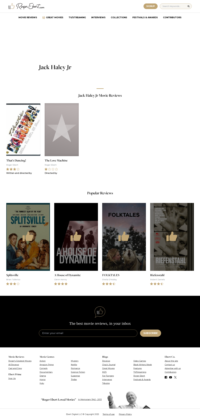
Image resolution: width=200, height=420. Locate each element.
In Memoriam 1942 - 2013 (90, 399)
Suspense (75, 376)
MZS (104, 372)
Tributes (106, 383)
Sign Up (12, 378)
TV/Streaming (77, 17)
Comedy (44, 368)
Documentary (46, 372)
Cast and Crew (15, 368)
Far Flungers (108, 376)
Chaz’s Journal (108, 364)
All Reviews (13, 364)
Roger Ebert (139, 376)
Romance (75, 368)
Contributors (172, 17)
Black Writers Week (142, 364)
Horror (43, 379)
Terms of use (109, 414)
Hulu (42, 383)
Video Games (139, 361)
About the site (171, 361)
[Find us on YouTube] (170, 377)
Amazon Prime (47, 364)
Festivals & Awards (145, 17)
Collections (119, 17)
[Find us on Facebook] (166, 377)
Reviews (106, 361)
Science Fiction (78, 372)
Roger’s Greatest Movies (19, 361)
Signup (150, 6)
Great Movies (54, 17)
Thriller (74, 379)
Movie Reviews (28, 17)
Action (43, 361)
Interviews (98, 17)
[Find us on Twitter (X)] (175, 377)
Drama (43, 376)
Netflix (74, 364)
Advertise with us (173, 368)
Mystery (74, 361)
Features (137, 368)
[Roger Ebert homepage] (26, 6)
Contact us (170, 364)
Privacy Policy (125, 414)
